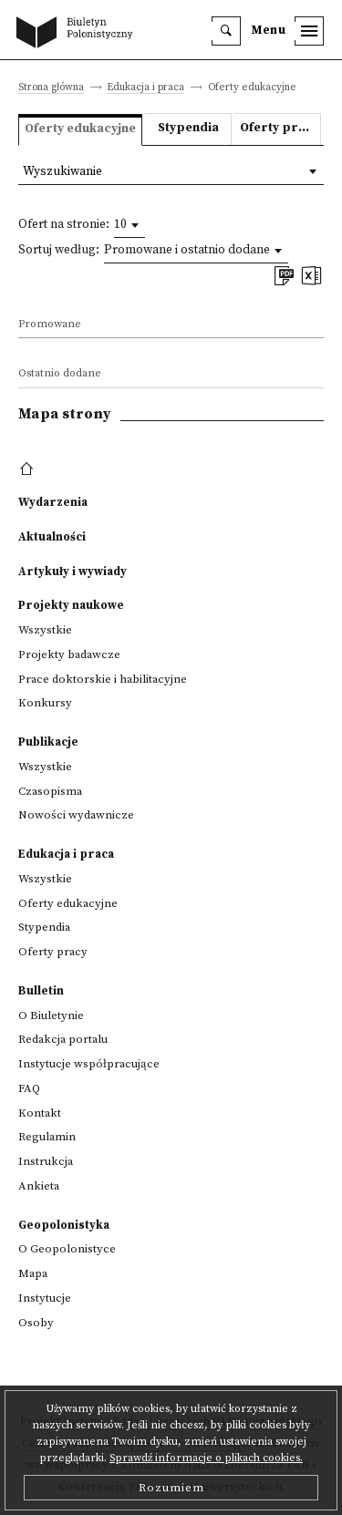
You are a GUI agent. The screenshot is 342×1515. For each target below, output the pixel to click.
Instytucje (44, 1298)
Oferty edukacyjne (68, 903)
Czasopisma (50, 791)
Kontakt (39, 1113)
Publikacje (48, 742)
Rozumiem (171, 1487)
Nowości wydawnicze (76, 815)
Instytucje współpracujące (89, 1063)
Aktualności (52, 537)
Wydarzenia (53, 502)
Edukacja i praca (145, 88)
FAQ (29, 1088)
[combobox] (129, 225)
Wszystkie (45, 630)
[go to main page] (78, 34)
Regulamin (47, 1136)
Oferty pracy (279, 128)
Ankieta (38, 1186)
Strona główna (51, 88)
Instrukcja (45, 1161)
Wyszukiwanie (62, 172)
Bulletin (41, 991)
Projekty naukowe (71, 605)
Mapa (32, 1273)
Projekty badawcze (69, 654)
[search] (226, 31)
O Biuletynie (51, 1015)
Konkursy (45, 703)
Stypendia (188, 128)
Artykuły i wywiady (72, 571)
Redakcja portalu (63, 1039)
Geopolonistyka (63, 1225)
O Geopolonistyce (67, 1249)
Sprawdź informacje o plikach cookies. (206, 1458)
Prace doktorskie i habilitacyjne (102, 679)
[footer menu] (28, 469)
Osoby (36, 1322)
